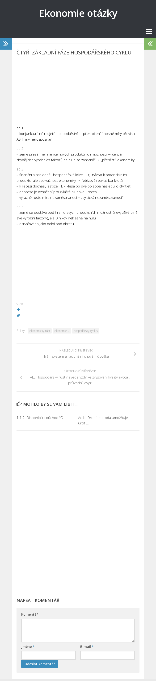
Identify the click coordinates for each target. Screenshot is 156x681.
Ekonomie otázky (78, 13)
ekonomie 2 (62, 331)
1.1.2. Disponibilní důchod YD (40, 417)
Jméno (28, 646)
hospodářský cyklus (86, 331)
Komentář (29, 614)
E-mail (87, 646)
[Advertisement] (78, 92)
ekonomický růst (40, 331)
